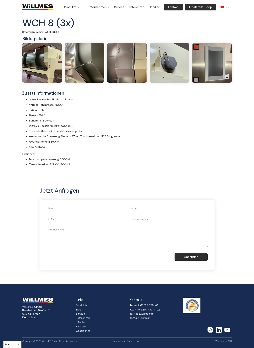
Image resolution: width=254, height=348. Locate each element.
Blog (78, 309)
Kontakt (173, 7)
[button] (71, 7)
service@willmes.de (142, 313)
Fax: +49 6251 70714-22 (145, 309)
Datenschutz (134, 341)
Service (80, 313)
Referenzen (83, 318)
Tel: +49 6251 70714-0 (144, 305)
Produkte (82, 305)
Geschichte (83, 331)
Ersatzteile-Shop (200, 7)
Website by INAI (223, 341)
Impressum (119, 341)
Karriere (81, 326)
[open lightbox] (42, 63)
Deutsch (9, 344)
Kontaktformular (140, 318)
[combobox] (12, 344)
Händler (80, 322)
